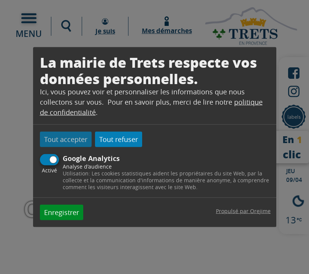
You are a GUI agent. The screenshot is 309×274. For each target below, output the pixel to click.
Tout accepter (65, 139)
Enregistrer (61, 212)
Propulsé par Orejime (243, 210)
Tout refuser (118, 139)
